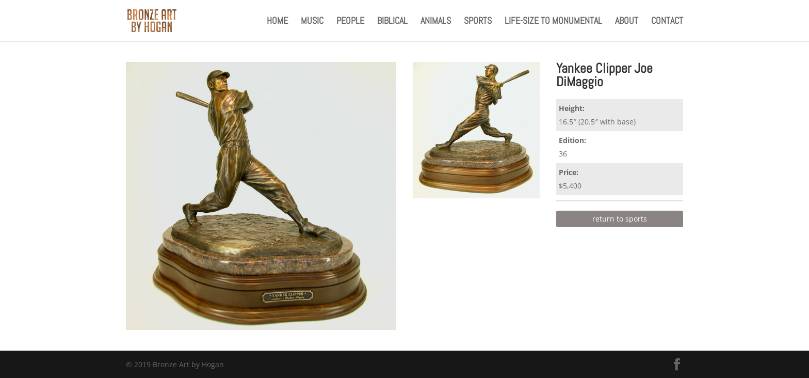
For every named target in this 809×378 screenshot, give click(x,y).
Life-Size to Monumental (553, 21)
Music (312, 21)
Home (277, 21)
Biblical (392, 21)
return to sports (619, 219)
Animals (435, 21)
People (350, 21)
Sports (478, 21)
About (626, 21)
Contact (667, 21)
